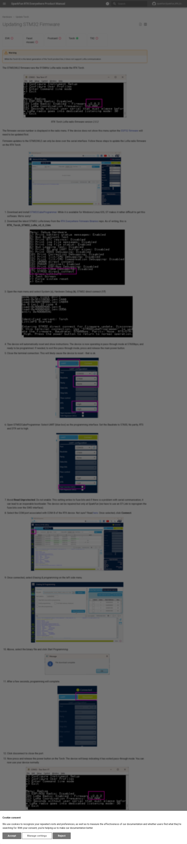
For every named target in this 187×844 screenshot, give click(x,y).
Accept (12, 835)
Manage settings (37, 835)
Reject (61, 835)
